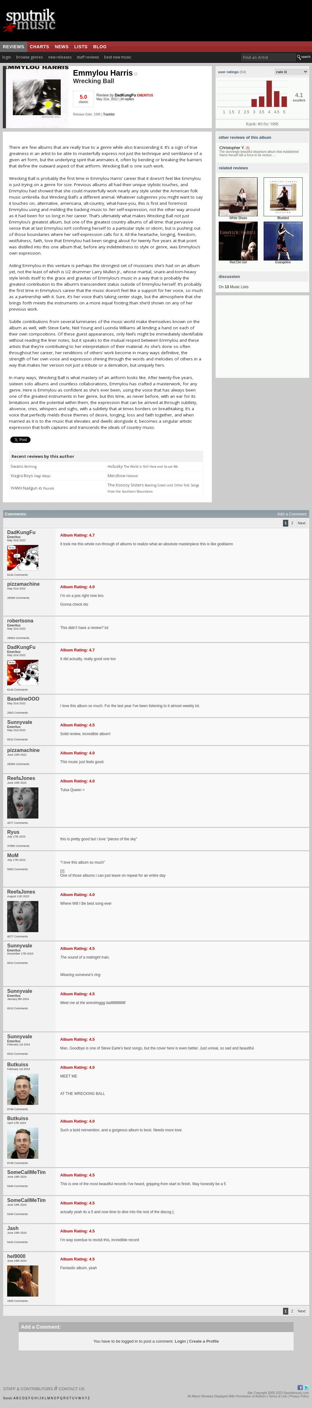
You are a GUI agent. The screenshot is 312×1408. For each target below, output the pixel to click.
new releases (59, 57)
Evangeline (283, 262)
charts (39, 46)
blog (100, 46)
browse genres (29, 57)
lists (81, 46)
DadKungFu (125, 95)
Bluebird (283, 218)
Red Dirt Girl (238, 262)
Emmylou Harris (105, 72)
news (62, 46)
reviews (13, 46)
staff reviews (88, 57)
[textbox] (268, 57)
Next (301, 523)
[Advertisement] (262, 339)
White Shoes (238, 218)
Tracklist (109, 114)
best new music (117, 57)
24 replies (127, 99)
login (6, 57)
